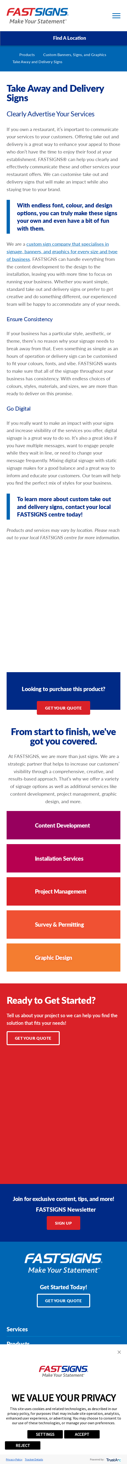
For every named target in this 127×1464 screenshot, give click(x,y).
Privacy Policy (14, 1459)
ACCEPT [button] (82, 1434)
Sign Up (63, 1223)
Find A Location (63, 38)
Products (27, 54)
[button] (119, 1352)
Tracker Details (34, 1459)
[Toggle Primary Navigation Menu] (116, 16)
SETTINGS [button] (45, 1434)
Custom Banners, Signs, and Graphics (74, 54)
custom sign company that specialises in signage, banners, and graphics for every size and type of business (62, 251)
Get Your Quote (63, 708)
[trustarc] (113, 1459)
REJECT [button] (23, 1445)
